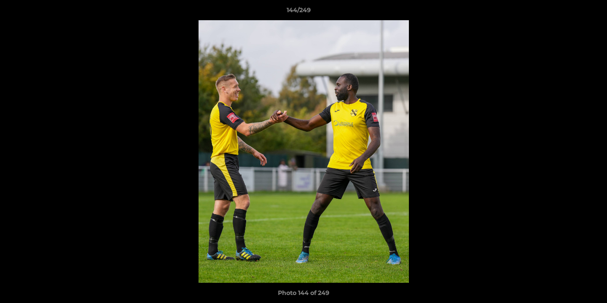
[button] (572, 12)
